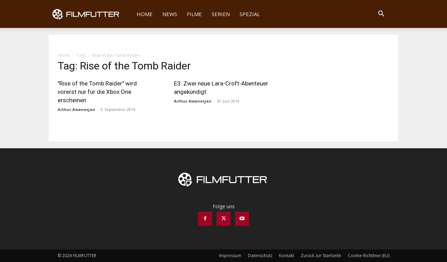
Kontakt (286, 256)
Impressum (230, 256)
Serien (221, 13)
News (169, 13)
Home (145, 13)
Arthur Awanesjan (76, 109)
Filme (194, 13)
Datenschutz (260, 256)
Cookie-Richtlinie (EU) (368, 256)
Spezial (250, 13)
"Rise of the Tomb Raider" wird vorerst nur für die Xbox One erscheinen (97, 92)
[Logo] (90, 14)
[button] (381, 14)
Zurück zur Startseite (321, 256)
